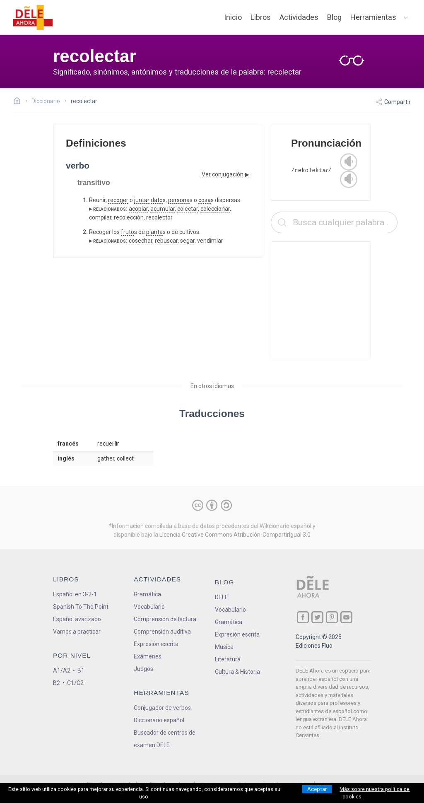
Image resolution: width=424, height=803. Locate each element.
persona (179, 200)
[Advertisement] (334, 300)
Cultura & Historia (237, 671)
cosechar (140, 240)
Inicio (233, 17)
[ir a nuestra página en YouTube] (346, 617)
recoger (118, 200)
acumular (162, 208)
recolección (129, 217)
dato (157, 200)
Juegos (143, 669)
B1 (80, 670)
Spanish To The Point (80, 606)
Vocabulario (149, 606)
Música (224, 647)
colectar (187, 208)
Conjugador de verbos (162, 707)
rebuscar (166, 240)
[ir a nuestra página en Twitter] (317, 617)
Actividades (298, 17)
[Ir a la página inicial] (19, 102)
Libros (261, 17)
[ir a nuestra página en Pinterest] (332, 617)
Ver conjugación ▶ (225, 174)
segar (187, 240)
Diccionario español (159, 720)
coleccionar (215, 208)
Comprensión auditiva (162, 631)
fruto (127, 232)
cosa (204, 200)
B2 (56, 683)
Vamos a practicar (77, 631)
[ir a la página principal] (33, 17)
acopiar (138, 208)
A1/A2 (61, 670)
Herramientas (373, 17)
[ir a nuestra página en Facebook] (303, 617)
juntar (141, 200)
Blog (334, 17)
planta (154, 232)
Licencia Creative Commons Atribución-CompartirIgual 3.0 (235, 534)
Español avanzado (77, 619)
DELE (221, 597)
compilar (100, 217)
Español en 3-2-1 (75, 594)
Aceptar (317, 789)
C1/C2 (75, 683)
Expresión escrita (156, 644)
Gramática (147, 594)
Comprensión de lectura (165, 619)
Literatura (228, 659)
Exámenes (147, 656)
